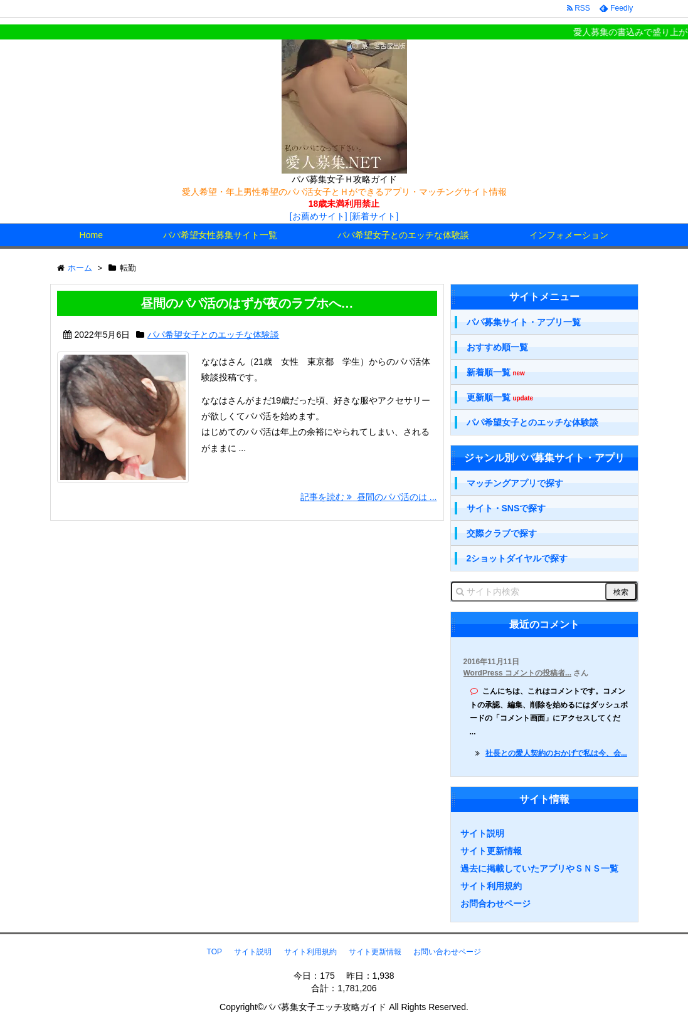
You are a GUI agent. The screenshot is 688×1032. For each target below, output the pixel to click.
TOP (214, 951)
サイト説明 (482, 833)
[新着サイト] (373, 216)
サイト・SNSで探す (506, 508)
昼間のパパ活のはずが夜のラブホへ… (247, 303)
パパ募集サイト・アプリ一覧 (524, 322)
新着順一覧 (496, 372)
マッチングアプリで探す (515, 483)
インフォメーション (568, 235)
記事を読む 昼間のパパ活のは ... (368, 497)
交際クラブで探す (502, 533)
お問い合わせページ (447, 951)
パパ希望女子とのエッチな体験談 (403, 235)
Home (91, 235)
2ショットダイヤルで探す (517, 558)
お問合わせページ (495, 904)
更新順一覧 (500, 397)
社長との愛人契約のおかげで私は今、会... (556, 753)
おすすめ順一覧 (497, 347)
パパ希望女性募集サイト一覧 (220, 235)
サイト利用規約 (491, 886)
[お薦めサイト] (318, 216)
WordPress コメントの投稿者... (517, 673)
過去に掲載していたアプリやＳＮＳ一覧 (539, 868)
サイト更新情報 (491, 851)
